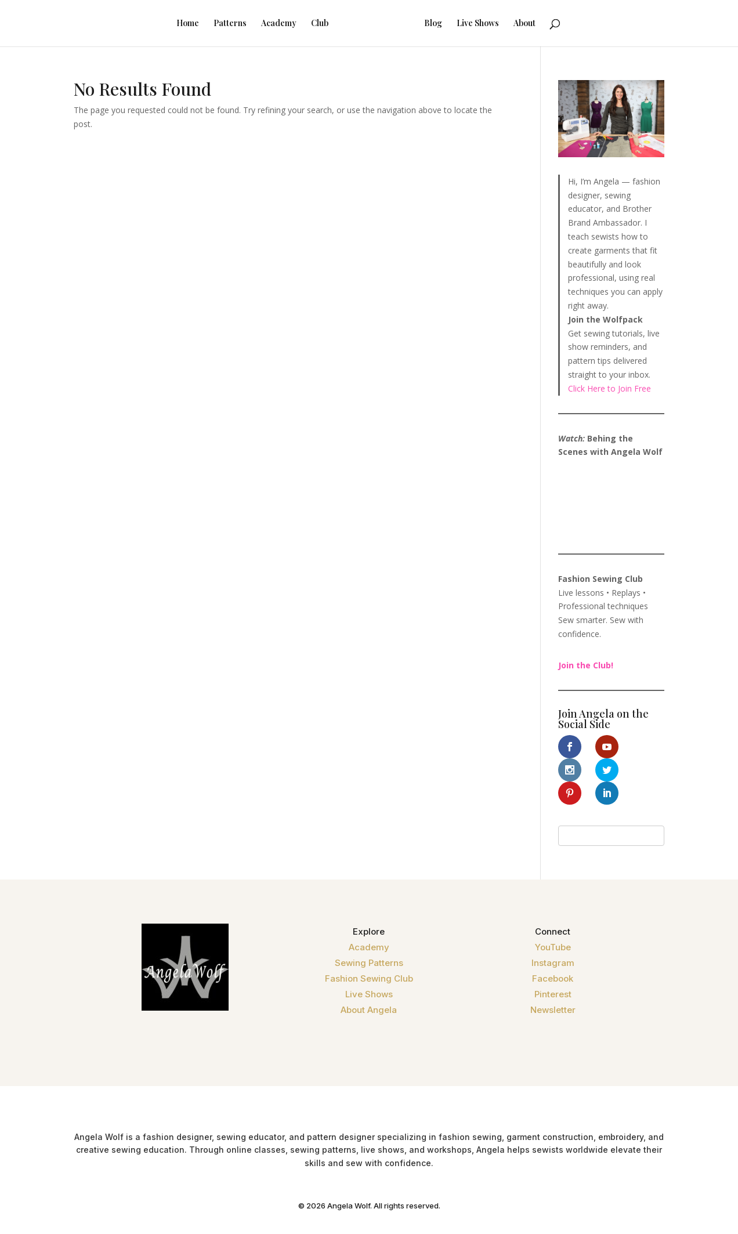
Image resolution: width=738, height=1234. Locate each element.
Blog (448, 23)
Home (172, 23)
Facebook (552, 955)
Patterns (214, 23)
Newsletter (553, 986)
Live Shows (493, 23)
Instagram (552, 939)
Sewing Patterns (369, 939)
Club (304, 23)
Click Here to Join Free (609, 388)
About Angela (369, 986)
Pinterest (552, 970)
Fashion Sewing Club (369, 955)
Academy (263, 23)
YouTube (553, 923)
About (540, 23)
